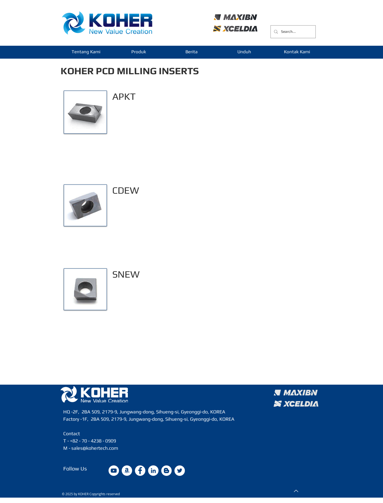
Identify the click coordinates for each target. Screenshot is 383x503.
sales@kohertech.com (94, 448)
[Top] (295, 491)
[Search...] (292, 32)
